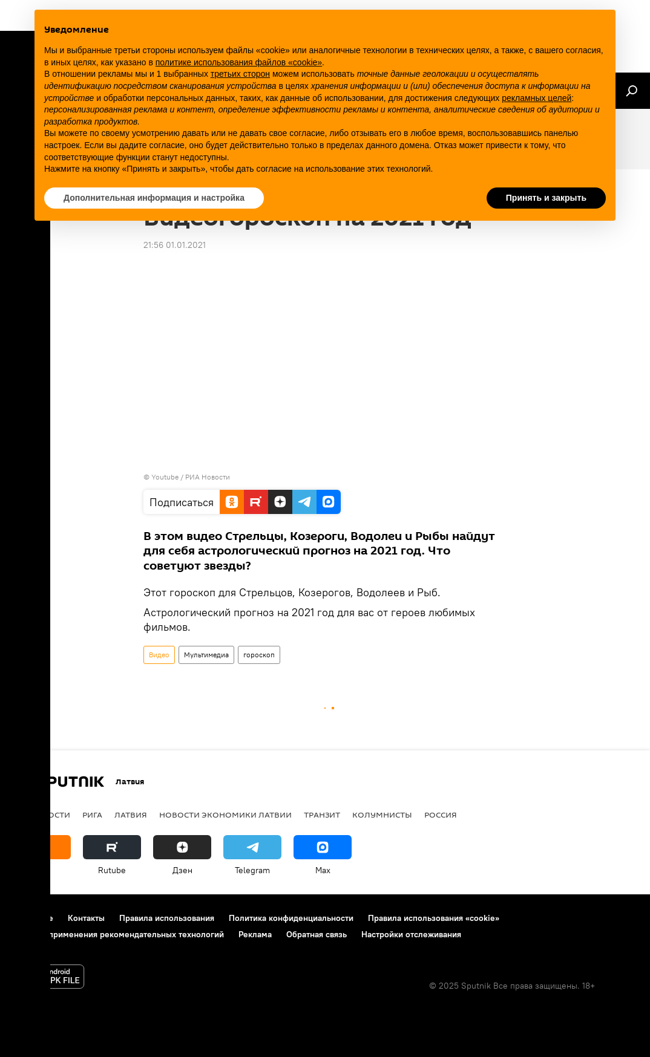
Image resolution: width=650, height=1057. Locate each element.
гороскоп (259, 654)
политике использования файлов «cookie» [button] (239, 62)
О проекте (33, 917)
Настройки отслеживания (411, 934)
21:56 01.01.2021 (174, 244)
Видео (159, 654)
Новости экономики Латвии (225, 814)
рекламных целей (536, 98)
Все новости (41, 814)
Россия (440, 814)
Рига (92, 814)
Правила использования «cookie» (433, 917)
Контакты (86, 917)
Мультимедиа (206, 654)
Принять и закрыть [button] (546, 198)
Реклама (255, 934)
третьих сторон (240, 74)
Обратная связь (316, 934)
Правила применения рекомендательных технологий (118, 934)
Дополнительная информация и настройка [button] (154, 198)
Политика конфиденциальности (291, 917)
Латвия (130, 814)
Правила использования (166, 917)
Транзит (322, 814)
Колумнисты (382, 814)
